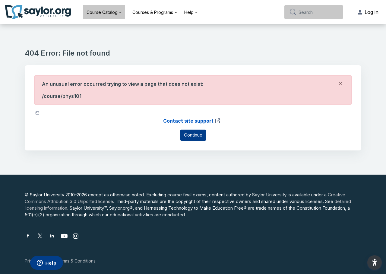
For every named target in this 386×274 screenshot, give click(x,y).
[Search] (318, 12)
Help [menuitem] (189, 12)
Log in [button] (368, 12)
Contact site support (192, 121)
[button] (374, 262)
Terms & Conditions (76, 260)
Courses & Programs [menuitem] (152, 12)
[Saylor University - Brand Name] (38, 12)
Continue (193, 135)
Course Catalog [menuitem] (102, 12)
